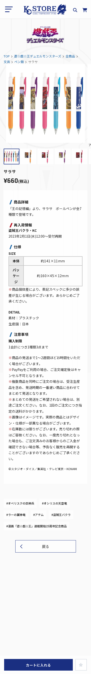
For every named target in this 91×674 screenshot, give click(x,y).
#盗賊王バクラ (61, 515)
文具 (7, 61)
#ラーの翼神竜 (15, 515)
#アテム (38, 515)
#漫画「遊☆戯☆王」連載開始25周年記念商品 (36, 526)
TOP (7, 56)
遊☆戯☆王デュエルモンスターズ (37, 56)
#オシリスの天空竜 (54, 503)
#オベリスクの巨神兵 (20, 503)
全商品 (70, 56)
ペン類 (19, 61)
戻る (45, 546)
